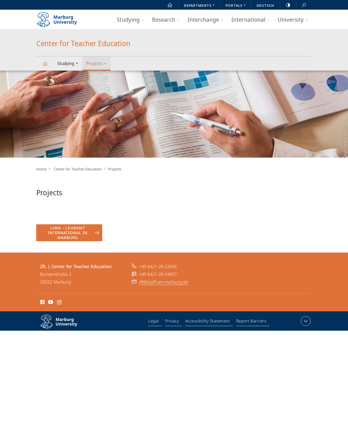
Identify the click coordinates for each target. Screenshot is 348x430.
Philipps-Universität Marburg (64, 325)
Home (41, 169)
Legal (154, 322)
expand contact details (305, 321)
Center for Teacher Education (48, 66)
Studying (132, 19)
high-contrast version (285, 5)
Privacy (173, 322)
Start (167, 5)
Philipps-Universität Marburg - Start (62, 18)
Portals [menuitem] (237, 6)
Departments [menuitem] (200, 6)
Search (301, 5)
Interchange (207, 19)
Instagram (60, 303)
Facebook (42, 303)
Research (167, 19)
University (294, 19)
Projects (97, 64)
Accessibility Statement (207, 322)
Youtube (50, 303)
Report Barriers (251, 322)
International (252, 19)
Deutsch (265, 5)
